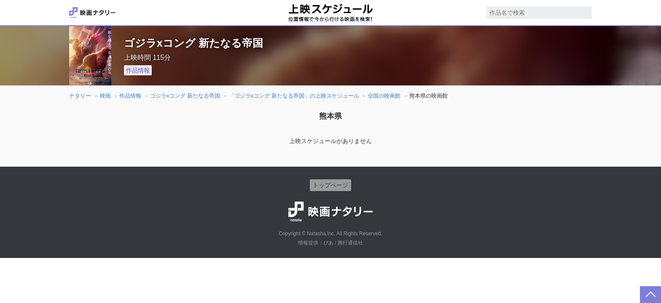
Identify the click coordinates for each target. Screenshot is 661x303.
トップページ (330, 185)
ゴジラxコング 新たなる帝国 (185, 96)
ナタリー (80, 96)
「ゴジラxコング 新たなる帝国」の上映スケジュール (294, 96)
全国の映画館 (384, 96)
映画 (105, 96)
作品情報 (138, 70)
